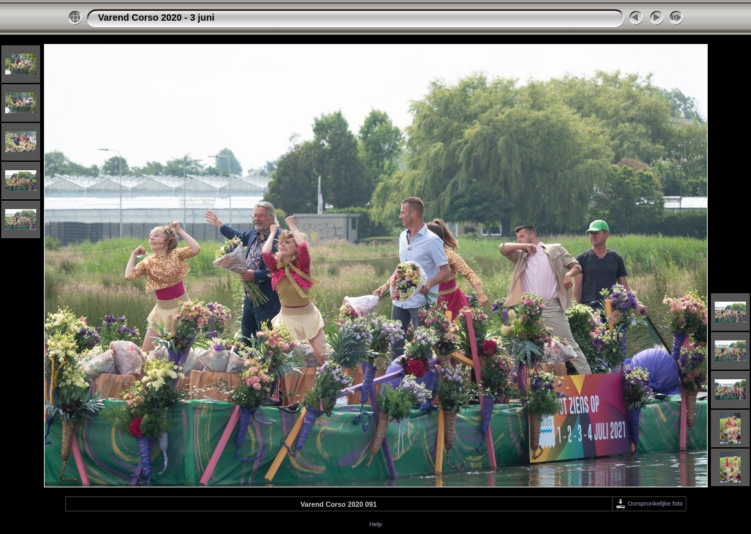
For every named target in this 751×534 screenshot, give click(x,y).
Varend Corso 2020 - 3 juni (156, 17)
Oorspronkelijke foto (649, 503)
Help (375, 524)
